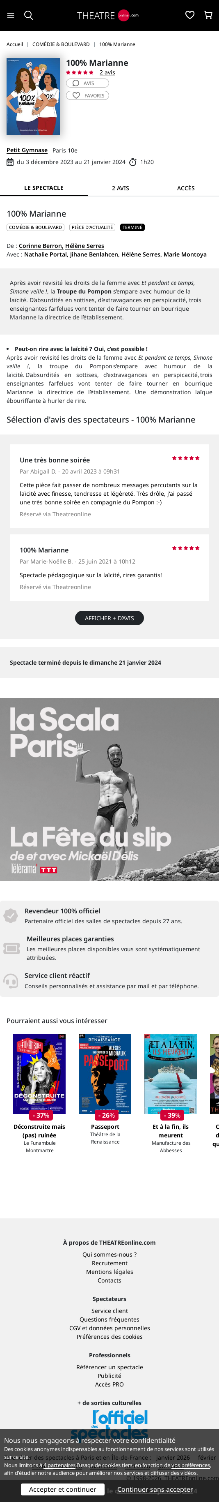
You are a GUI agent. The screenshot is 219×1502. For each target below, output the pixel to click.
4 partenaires (59, 1465)
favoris (89, 95)
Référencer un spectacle (109, 1367)
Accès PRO (109, 1384)
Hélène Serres (84, 246)
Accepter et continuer (62, 1489)
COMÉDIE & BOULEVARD (35, 227)
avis (83, 83)
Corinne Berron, (41, 246)
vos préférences (190, 1465)
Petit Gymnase (27, 150)
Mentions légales (109, 1272)
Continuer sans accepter (155, 1489)
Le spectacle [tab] (44, 188)
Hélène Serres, (141, 254)
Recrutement (110, 1263)
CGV (74, 1328)
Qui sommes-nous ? (109, 1254)
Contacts (109, 1280)
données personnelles (119, 1328)
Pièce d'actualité (92, 227)
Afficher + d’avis (109, 618)
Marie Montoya (185, 254)
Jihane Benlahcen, (95, 254)
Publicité (109, 1376)
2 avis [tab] (120, 188)
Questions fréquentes (109, 1319)
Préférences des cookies (110, 1336)
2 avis (107, 72)
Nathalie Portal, (46, 254)
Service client (109, 1311)
